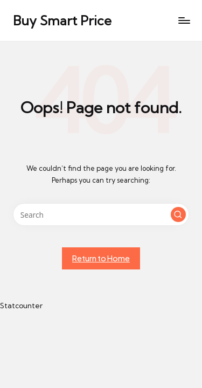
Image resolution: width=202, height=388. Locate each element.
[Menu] (183, 21)
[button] (178, 214)
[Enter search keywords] (101, 214)
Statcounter (21, 305)
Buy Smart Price (62, 20)
